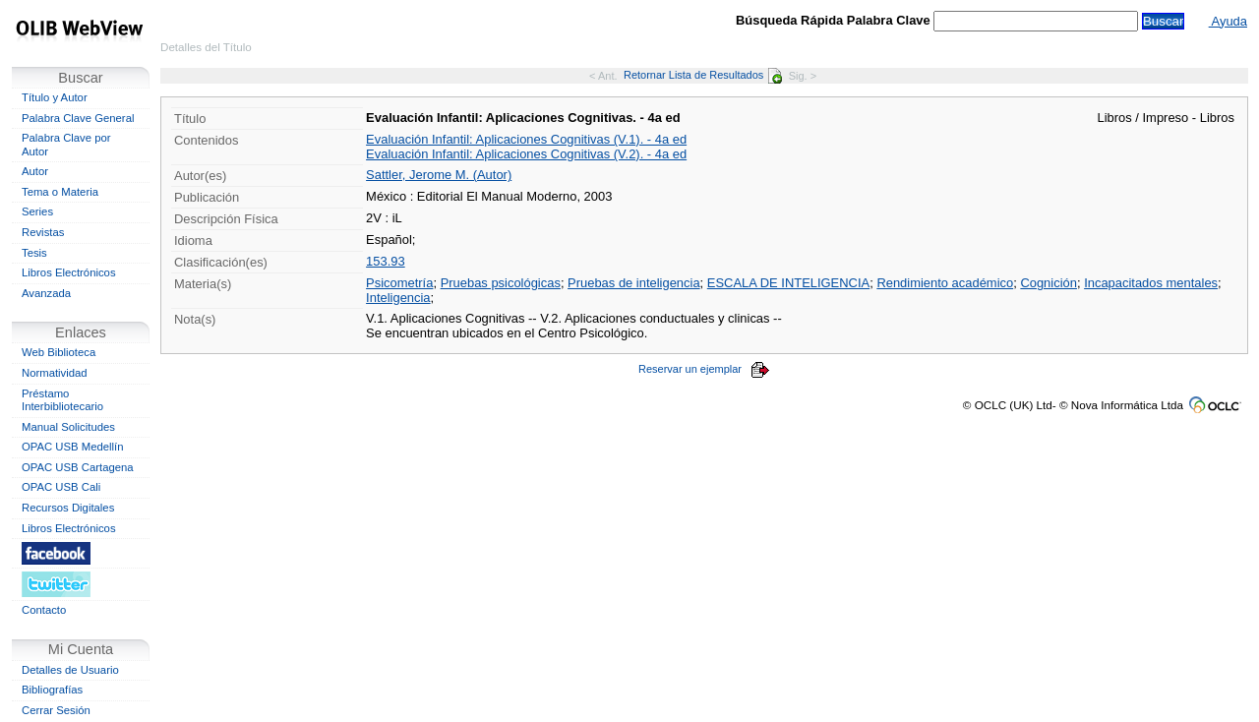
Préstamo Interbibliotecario (62, 400)
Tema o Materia (60, 192)
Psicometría (399, 282)
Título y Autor (55, 97)
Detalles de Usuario (70, 670)
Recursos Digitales (68, 507)
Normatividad (55, 373)
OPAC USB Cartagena (78, 467)
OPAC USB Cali (61, 487)
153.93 (385, 261)
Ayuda (1228, 21)
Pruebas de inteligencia (634, 282)
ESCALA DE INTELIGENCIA (788, 282)
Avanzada (46, 293)
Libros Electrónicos (69, 272)
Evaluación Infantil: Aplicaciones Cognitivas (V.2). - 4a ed (526, 154)
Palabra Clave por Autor (66, 144)
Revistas (43, 232)
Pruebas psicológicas (501, 282)
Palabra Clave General (78, 118)
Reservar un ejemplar (704, 369)
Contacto (44, 610)
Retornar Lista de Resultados (703, 75)
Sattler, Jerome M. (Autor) (438, 174)
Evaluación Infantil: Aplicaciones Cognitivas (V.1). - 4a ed (526, 139)
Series (37, 211)
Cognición (1048, 282)
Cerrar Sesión (56, 710)
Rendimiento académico (944, 282)
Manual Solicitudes (68, 427)
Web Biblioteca (58, 352)
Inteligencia (398, 297)
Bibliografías (52, 689)
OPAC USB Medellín (73, 446)
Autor (35, 171)
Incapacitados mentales (1151, 282)
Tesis (34, 253)
